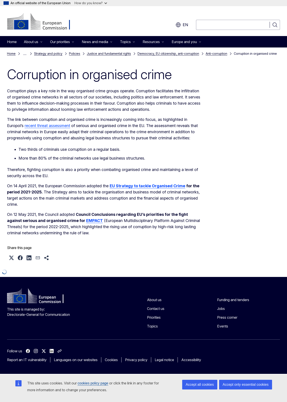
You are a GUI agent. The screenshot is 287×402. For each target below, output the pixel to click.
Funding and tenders (233, 300)
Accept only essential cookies (246, 384)
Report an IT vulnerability (27, 360)
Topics (152, 326)
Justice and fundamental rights (109, 53)
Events (222, 326)
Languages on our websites (76, 360)
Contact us (155, 308)
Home (12, 42)
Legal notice (164, 360)
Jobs (221, 308)
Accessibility (191, 360)
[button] (11, 257)
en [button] (182, 24)
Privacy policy (136, 360)
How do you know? (90, 3)
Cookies (111, 360)
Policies (74, 53)
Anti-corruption (216, 53)
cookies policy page (93, 383)
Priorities (154, 317)
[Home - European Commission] (42, 22)
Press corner (227, 317)
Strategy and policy (48, 53)
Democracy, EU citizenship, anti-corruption (168, 53)
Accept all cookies (200, 384)
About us (154, 300)
